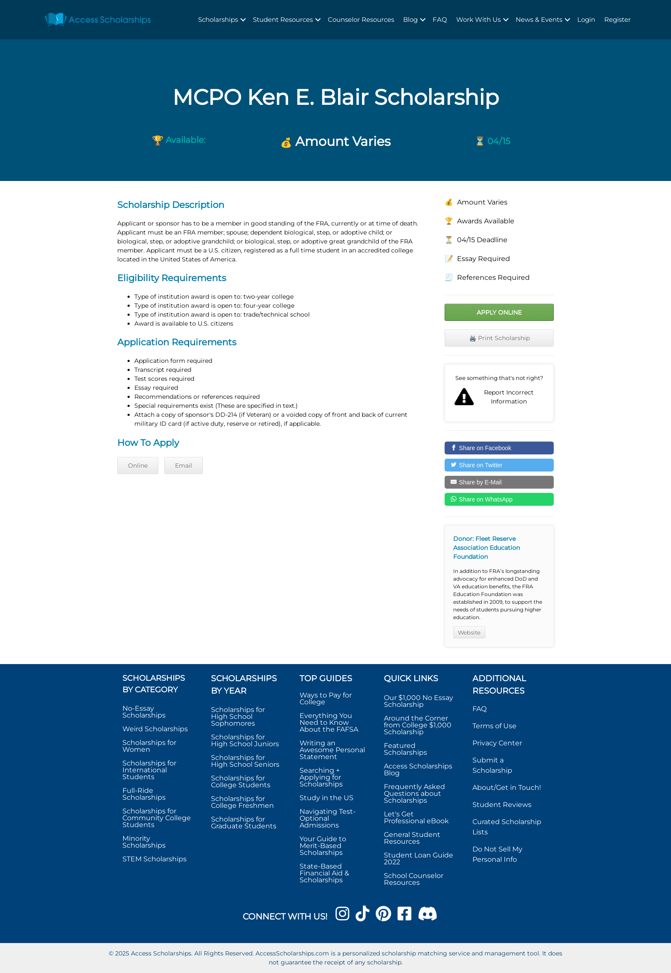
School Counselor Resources (413, 879)
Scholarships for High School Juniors (245, 740)
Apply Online (499, 312)
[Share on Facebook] (499, 448)
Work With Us (478, 19)
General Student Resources (412, 838)
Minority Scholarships (144, 841)
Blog (410, 19)
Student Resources (283, 19)
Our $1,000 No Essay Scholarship (418, 701)
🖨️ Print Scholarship (499, 338)
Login (586, 19)
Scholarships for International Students (149, 770)
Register (617, 19)
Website (469, 632)
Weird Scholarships (155, 729)
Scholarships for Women (149, 746)
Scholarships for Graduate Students (243, 822)
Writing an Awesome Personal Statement (332, 750)
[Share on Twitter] (499, 465)
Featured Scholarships (406, 749)
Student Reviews (501, 805)
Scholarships (218, 19)
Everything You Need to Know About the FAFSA (329, 722)
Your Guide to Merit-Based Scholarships (323, 846)
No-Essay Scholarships (144, 711)
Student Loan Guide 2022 (418, 858)
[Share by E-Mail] (499, 482)
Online (138, 465)
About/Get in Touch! (506, 787)
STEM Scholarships (154, 859)
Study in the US (326, 798)
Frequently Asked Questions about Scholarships (414, 793)
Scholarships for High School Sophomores (238, 716)
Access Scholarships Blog (418, 769)
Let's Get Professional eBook (416, 817)
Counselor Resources (361, 19)
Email (183, 465)
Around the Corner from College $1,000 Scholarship (417, 725)
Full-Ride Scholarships (144, 793)
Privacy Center (497, 743)
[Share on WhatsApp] (499, 499)
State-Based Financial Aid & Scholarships (324, 873)
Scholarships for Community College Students (156, 818)
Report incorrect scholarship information (499, 393)
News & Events (539, 19)
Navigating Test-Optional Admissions (328, 818)
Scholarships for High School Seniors (245, 760)
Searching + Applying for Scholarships (321, 777)
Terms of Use (494, 726)
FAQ (440, 19)
